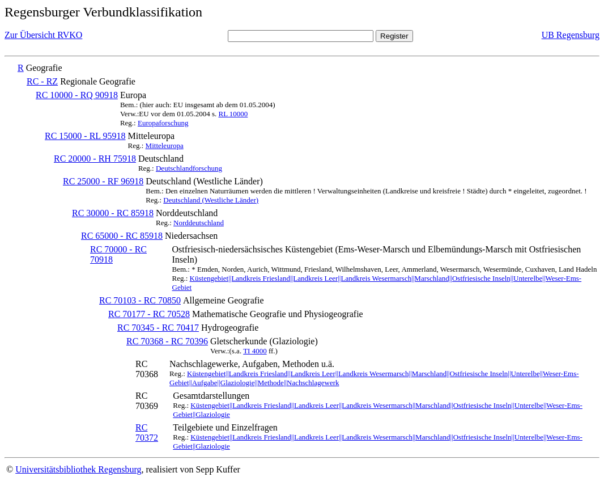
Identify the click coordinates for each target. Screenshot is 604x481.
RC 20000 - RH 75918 (95, 158)
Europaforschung (163, 123)
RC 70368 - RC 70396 (167, 341)
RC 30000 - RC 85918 (113, 213)
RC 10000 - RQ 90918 (77, 95)
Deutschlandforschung (189, 168)
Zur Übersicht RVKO (43, 35)
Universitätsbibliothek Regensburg (78, 469)
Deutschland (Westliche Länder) (210, 200)
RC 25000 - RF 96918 (103, 181)
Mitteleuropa (165, 145)
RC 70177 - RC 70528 (149, 314)
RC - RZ (42, 81)
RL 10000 (233, 113)
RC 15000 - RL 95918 (85, 136)
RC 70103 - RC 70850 (140, 300)
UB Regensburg (570, 35)
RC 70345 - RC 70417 (158, 327)
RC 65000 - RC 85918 (122, 236)
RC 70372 (146, 432)
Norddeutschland (198, 222)
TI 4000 (255, 351)
